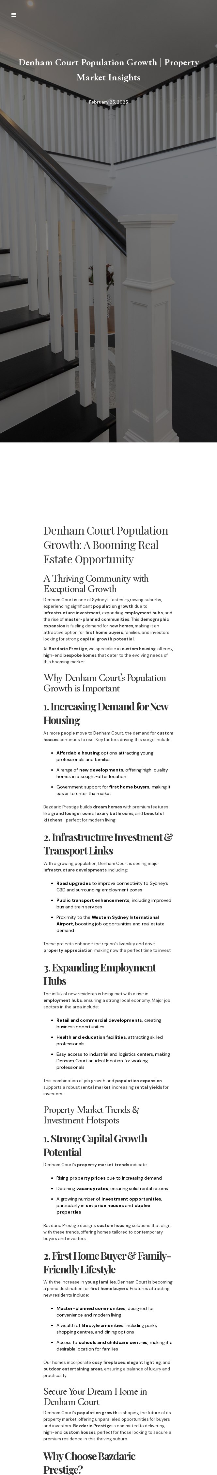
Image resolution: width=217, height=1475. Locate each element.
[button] (14, 15)
